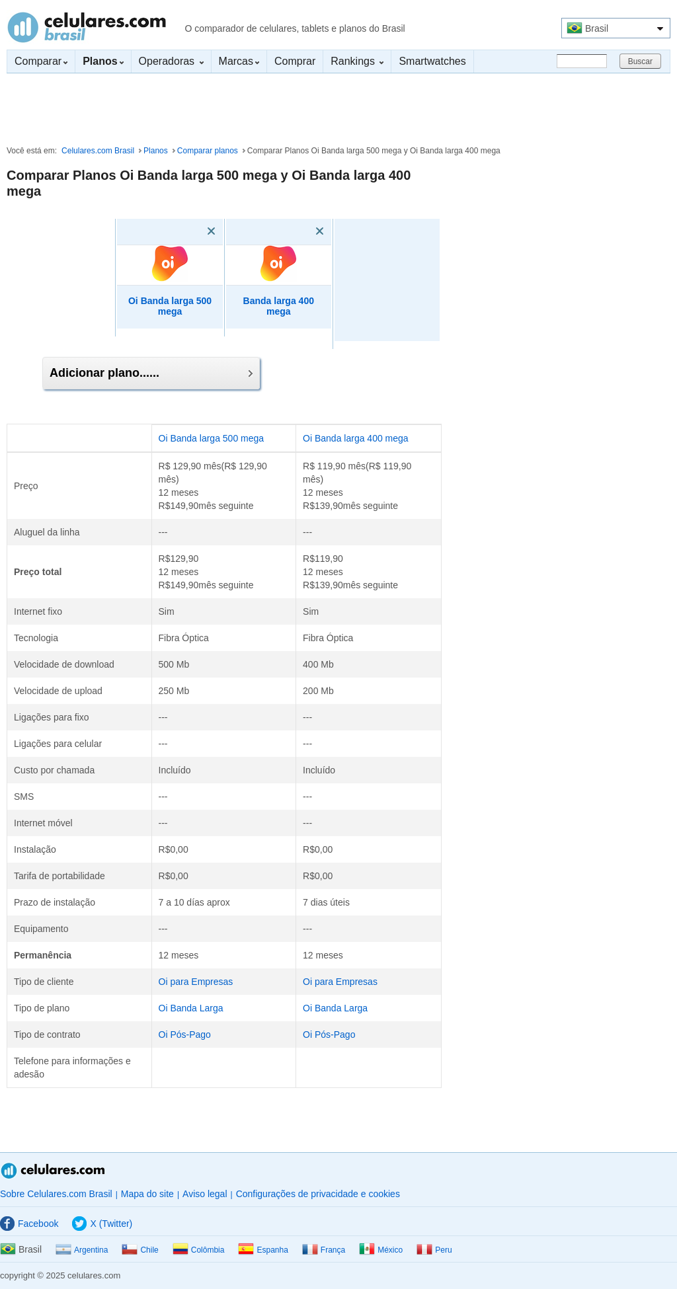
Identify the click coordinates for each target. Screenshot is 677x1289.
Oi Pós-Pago (185, 1034)
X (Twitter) (102, 1223)
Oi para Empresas (196, 981)
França (323, 1250)
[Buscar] (582, 61)
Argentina (82, 1250)
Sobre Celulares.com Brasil (56, 1194)
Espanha (263, 1250)
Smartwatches (432, 61)
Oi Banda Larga (191, 1008)
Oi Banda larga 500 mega (170, 306)
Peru (434, 1250)
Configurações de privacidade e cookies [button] (318, 1194)
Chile (140, 1250)
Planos (155, 150)
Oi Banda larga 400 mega (356, 438)
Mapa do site (147, 1194)
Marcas (239, 61)
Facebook (29, 1223)
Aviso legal (204, 1194)
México (381, 1250)
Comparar (41, 61)
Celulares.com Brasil (87, 27)
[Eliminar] (192, 231)
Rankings (357, 61)
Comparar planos (207, 150)
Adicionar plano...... (151, 372)
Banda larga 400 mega (278, 306)
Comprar (294, 61)
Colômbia (199, 1250)
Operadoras (171, 61)
